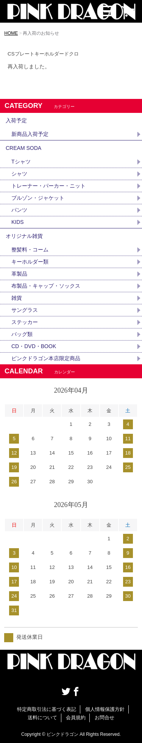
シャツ (19, 174)
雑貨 (16, 298)
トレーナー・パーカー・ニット (48, 186)
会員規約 (76, 717)
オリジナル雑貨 (24, 236)
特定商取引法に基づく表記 (46, 709)
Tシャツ (21, 162)
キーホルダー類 (29, 262)
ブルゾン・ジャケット (37, 198)
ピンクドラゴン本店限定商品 (45, 358)
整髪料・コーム (29, 250)
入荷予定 (16, 120)
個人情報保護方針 (105, 709)
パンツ (19, 210)
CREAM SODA (23, 148)
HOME (11, 33)
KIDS (17, 222)
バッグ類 (22, 334)
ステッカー (24, 322)
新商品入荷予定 (29, 134)
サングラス (24, 310)
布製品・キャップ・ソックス (45, 286)
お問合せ (104, 717)
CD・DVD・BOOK (33, 346)
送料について (42, 717)
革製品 (19, 274)
